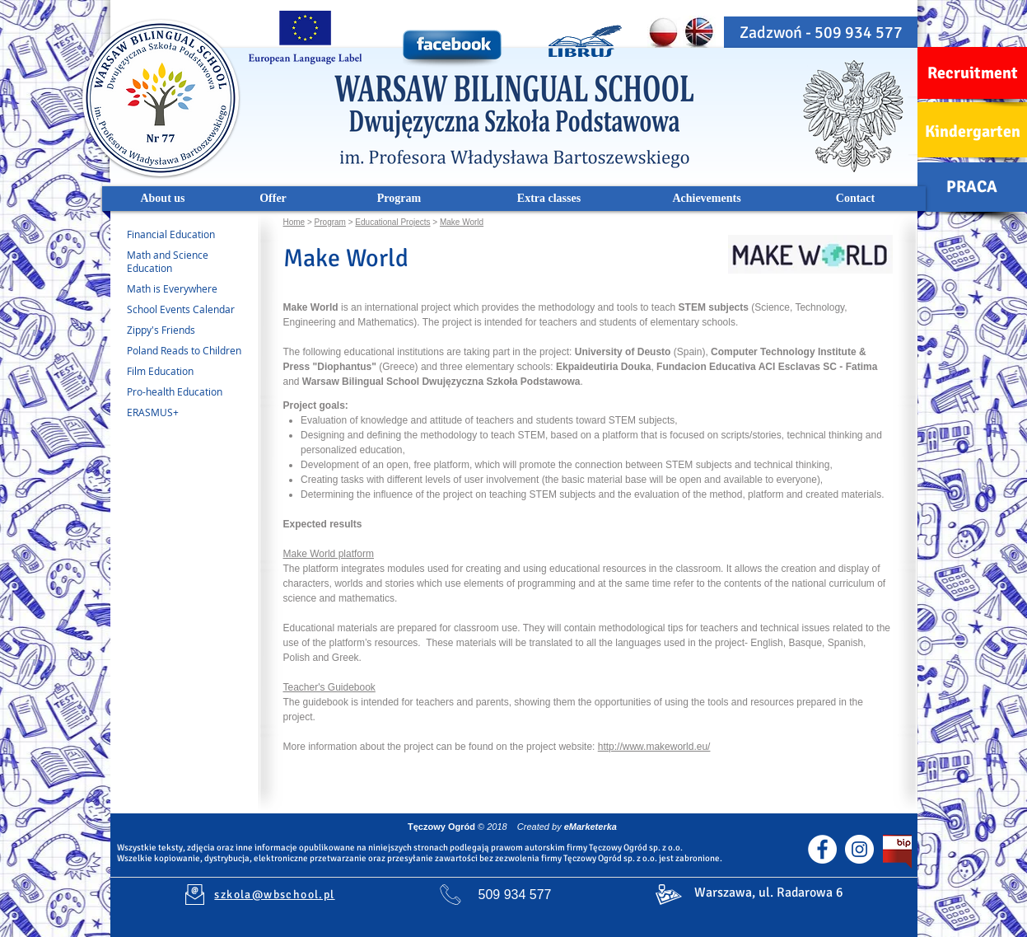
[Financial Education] (186, 235)
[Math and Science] (184, 255)
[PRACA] (972, 187)
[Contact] (856, 198)
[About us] (163, 198)
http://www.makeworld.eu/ (654, 746)
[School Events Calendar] (190, 310)
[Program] (399, 198)
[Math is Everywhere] (177, 289)
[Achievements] (707, 198)
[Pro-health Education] (190, 392)
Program (330, 222)
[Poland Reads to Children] (190, 351)
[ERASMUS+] (190, 413)
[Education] (184, 268)
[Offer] (273, 198)
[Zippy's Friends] (190, 330)
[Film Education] (190, 371)
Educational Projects (392, 222)
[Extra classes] (549, 198)
